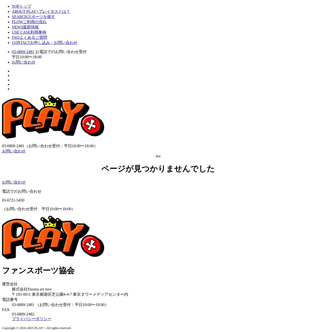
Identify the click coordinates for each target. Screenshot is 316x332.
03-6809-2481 (23, 52)
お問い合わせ (24, 62)
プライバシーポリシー (31, 319)
